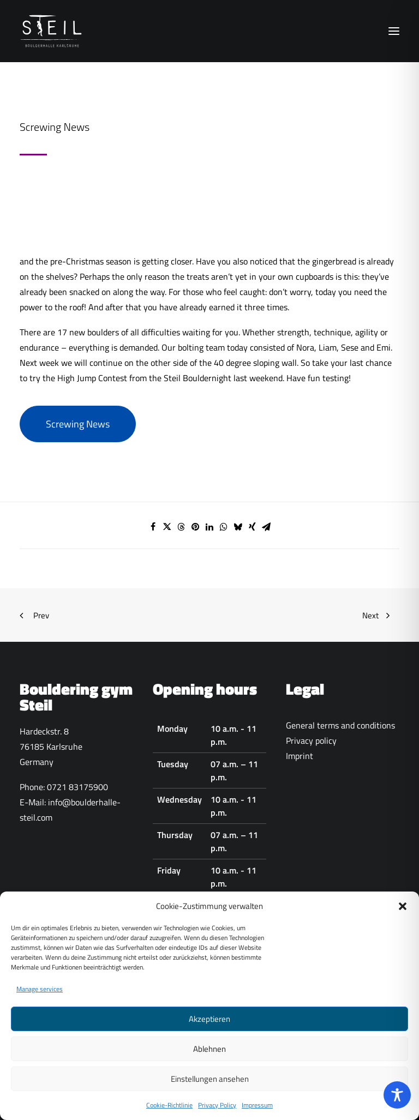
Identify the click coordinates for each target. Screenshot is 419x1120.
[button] (402, 911)
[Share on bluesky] (237, 526)
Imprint (299, 755)
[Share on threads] (181, 526)
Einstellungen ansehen (210, 1084)
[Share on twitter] (166, 526)
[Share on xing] (252, 526)
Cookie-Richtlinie (169, 1111)
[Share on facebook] (152, 526)
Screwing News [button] (78, 424)
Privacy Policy (217, 1111)
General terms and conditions (340, 725)
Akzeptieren (209, 1024)
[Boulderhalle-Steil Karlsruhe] (52, 31)
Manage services (39, 995)
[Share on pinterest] (195, 526)
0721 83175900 (77, 786)
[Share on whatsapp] (223, 526)
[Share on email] (266, 526)
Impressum (257, 1111)
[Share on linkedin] (209, 526)
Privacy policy (311, 740)
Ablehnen (209, 1054)
